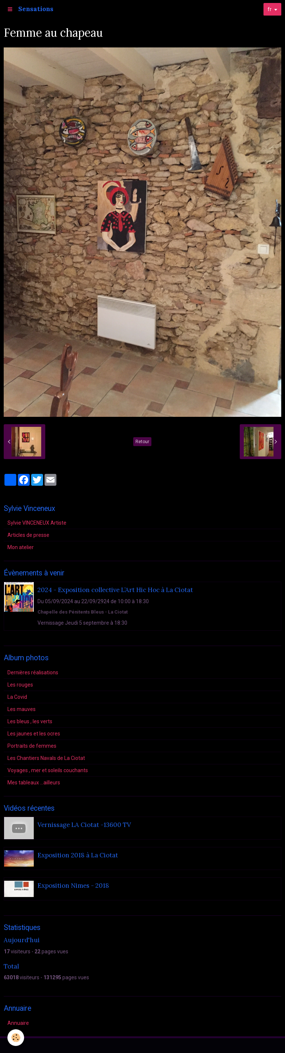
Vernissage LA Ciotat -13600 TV (84, 825)
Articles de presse (28, 535)
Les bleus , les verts (29, 721)
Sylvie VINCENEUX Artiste (36, 523)
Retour (142, 441)
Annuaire (18, 1023)
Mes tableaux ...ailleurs (33, 782)
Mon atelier (20, 547)
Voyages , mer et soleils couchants (47, 770)
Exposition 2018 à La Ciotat (77, 855)
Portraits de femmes (31, 746)
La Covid (17, 697)
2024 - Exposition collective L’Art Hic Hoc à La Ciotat (115, 590)
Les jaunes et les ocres (33, 734)
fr (270, 9)
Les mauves (21, 709)
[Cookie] (15, 1037)
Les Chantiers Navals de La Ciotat (46, 758)
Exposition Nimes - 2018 (73, 885)
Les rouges (20, 685)
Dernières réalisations (32, 672)
